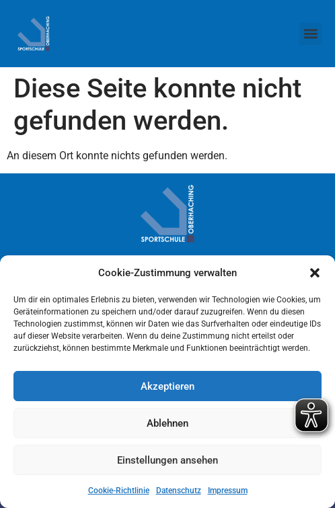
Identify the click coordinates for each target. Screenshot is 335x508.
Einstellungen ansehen (167, 460)
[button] (315, 273)
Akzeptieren (167, 386)
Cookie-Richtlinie (118, 490)
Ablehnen (167, 423)
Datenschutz (178, 490)
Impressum (228, 490)
